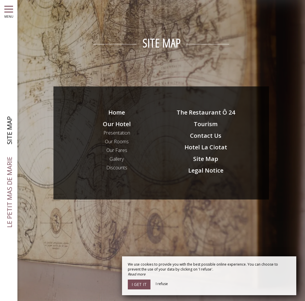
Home (116, 112)
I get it (139, 284)
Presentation (116, 133)
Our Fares (116, 150)
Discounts (116, 167)
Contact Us (205, 135)
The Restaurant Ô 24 (206, 112)
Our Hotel (117, 124)
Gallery (117, 159)
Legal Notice (205, 170)
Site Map (205, 159)
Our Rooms (117, 141)
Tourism (206, 124)
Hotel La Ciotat (205, 147)
